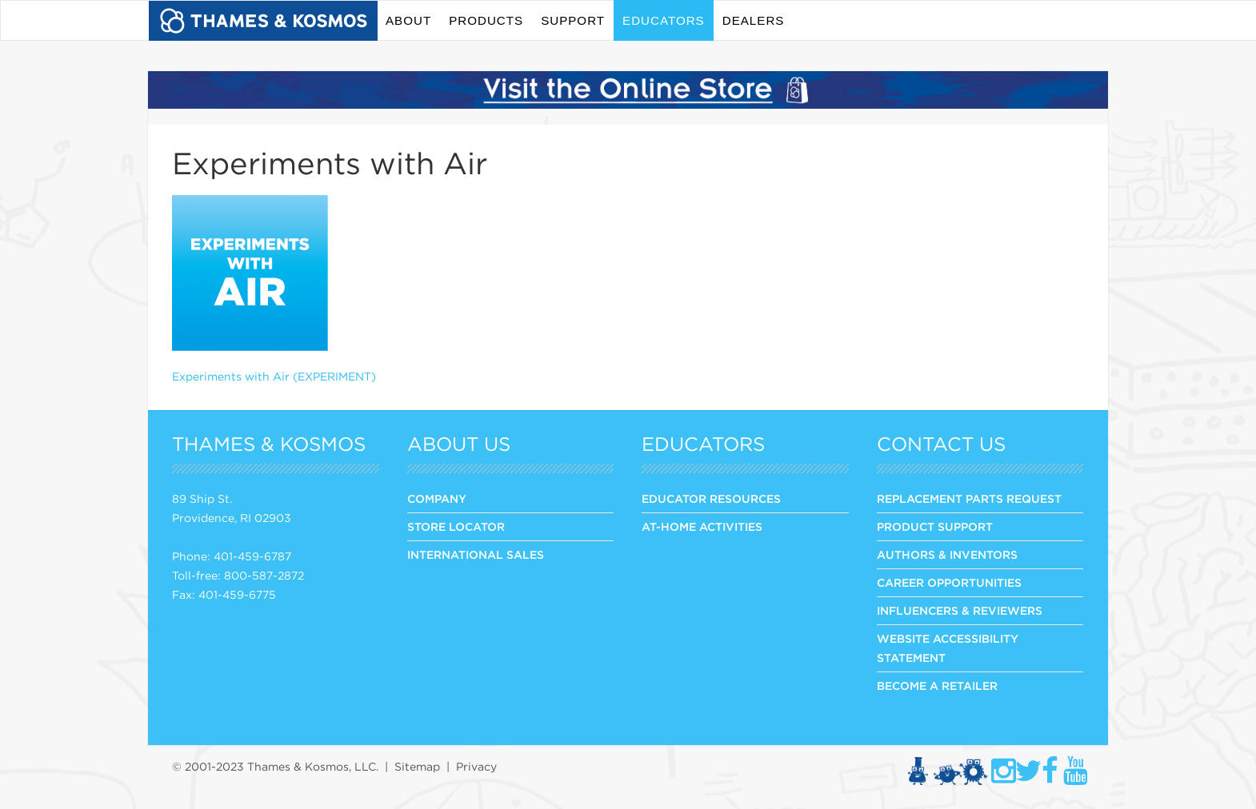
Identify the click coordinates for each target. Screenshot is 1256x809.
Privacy (476, 766)
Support (573, 20)
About (408, 20)
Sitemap (417, 766)
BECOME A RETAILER (937, 685)
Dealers (753, 20)
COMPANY (436, 498)
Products (486, 20)
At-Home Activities (702, 526)
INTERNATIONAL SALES (475, 554)
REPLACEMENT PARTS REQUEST (969, 498)
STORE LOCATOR (456, 526)
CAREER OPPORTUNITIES (949, 582)
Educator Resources (711, 498)
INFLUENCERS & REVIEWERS (959, 610)
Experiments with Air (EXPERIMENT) (274, 376)
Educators (663, 20)
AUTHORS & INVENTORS (947, 554)
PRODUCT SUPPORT (935, 526)
